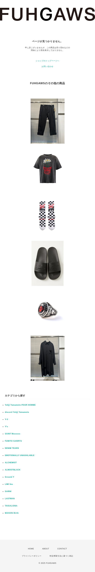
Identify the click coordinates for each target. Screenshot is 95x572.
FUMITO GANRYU (13, 441)
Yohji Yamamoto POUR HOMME (20, 405)
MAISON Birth (12, 513)
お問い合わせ (47, 66)
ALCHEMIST (11, 463)
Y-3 (6, 419)
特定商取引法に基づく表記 (61, 556)
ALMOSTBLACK (13, 470)
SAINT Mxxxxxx (12, 434)
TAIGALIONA (11, 506)
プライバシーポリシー (31, 556)
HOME (31, 549)
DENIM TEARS (12, 448)
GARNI (8, 491)
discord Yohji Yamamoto (17, 412)
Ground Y (9, 477)
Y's (6, 427)
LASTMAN (10, 499)
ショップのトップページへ (47, 61)
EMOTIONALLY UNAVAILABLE (20, 455)
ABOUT (45, 549)
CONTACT (62, 549)
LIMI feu (9, 484)
